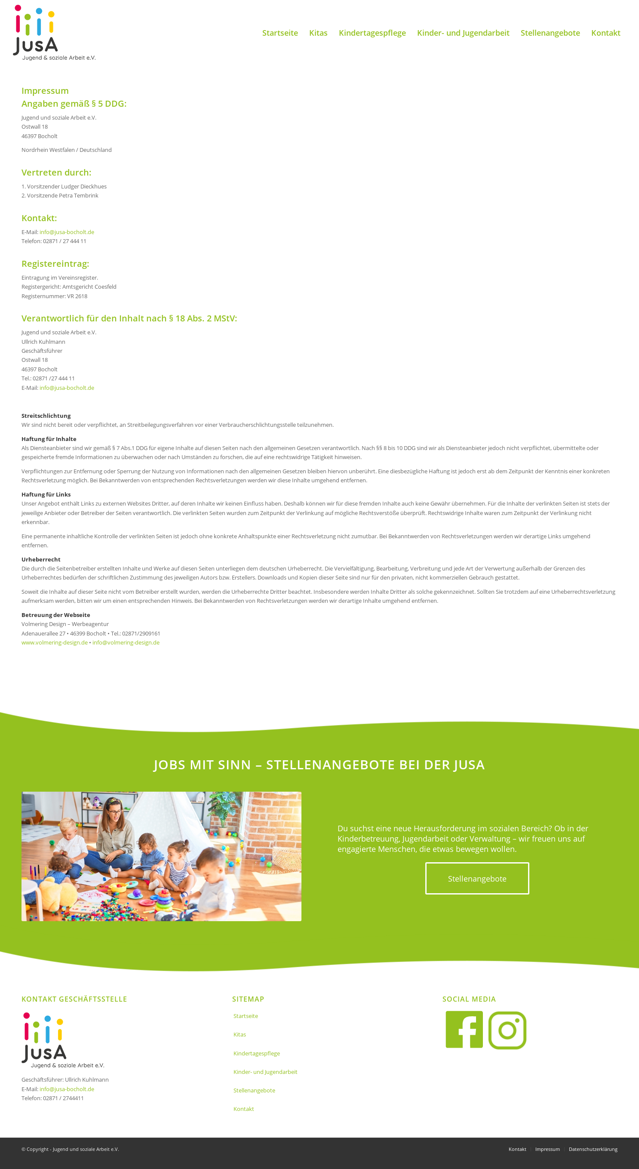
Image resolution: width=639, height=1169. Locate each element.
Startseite (245, 1016)
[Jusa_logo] (54, 32)
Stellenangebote (254, 1090)
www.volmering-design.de (55, 642)
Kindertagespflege (256, 1053)
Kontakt (243, 1109)
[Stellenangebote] (477, 878)
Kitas (239, 1034)
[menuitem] (280, 32)
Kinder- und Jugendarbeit (265, 1072)
